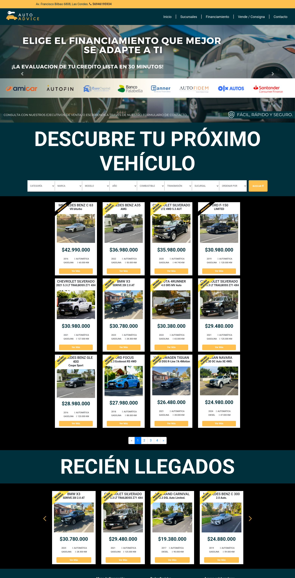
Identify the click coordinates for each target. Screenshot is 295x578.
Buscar (258, 185)
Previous (45, 517)
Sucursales (188, 17)
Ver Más (76, 271)
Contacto (280, 17)
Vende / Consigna (251, 17)
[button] (22, 74)
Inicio (167, 17)
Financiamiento (217, 17)
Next (250, 517)
